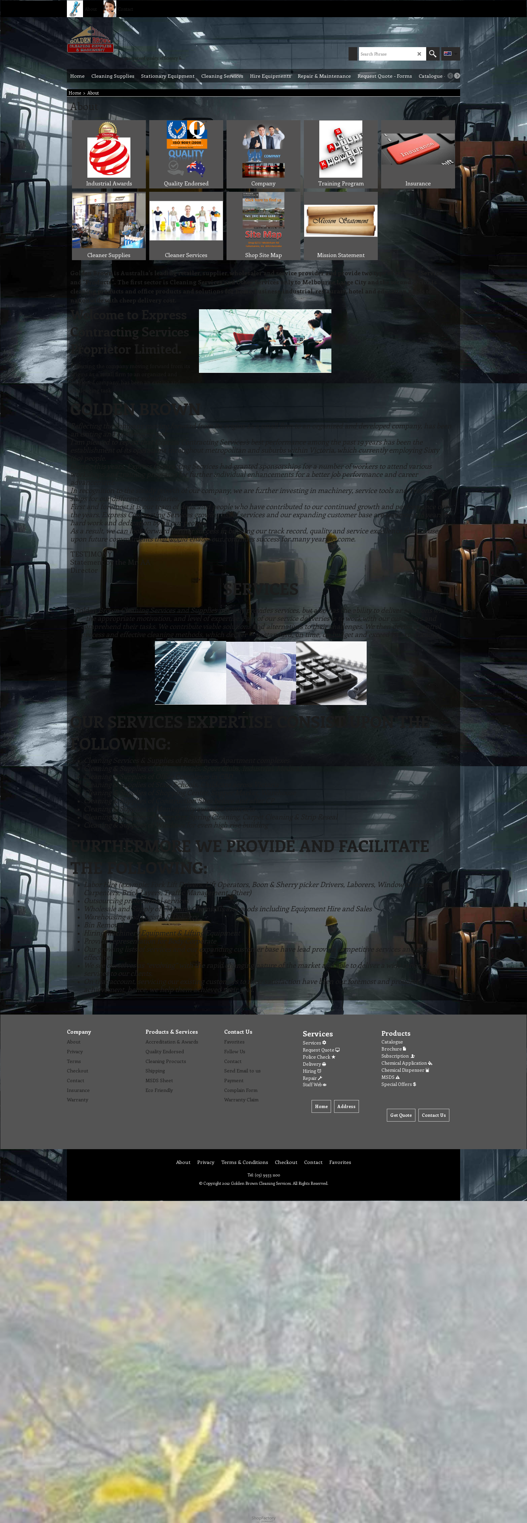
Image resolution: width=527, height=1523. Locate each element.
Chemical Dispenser (405, 1070)
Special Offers (398, 1084)
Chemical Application (406, 1063)
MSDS (390, 1077)
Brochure (393, 1049)
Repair (312, 1078)
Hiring (312, 1071)
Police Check (319, 1057)
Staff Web (314, 1084)
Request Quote (321, 1050)
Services (314, 1042)
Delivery (314, 1064)
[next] (457, 76)
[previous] (450, 76)
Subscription (398, 1056)
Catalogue (392, 1041)
